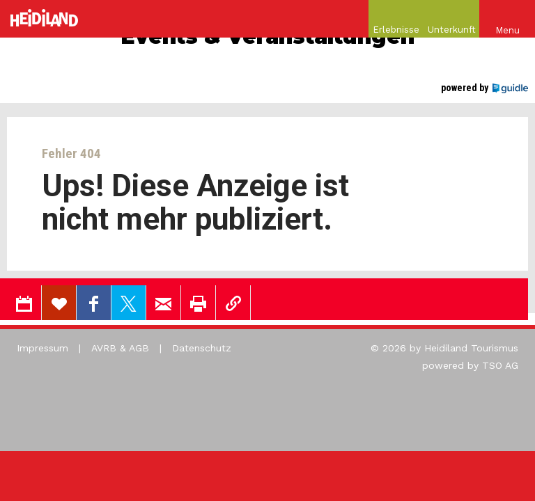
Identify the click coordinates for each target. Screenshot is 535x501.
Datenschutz (201, 347)
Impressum (42, 347)
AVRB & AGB (120, 347)
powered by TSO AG (470, 365)
